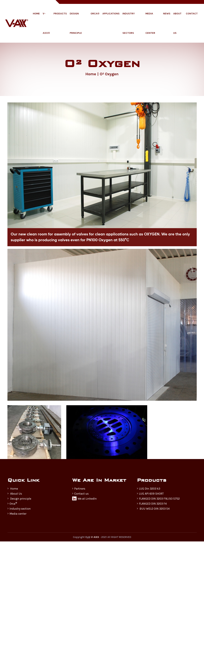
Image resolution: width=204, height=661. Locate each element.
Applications (111, 13)
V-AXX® (46, 23)
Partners (78, 488)
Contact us (80, 493)
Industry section (19, 508)
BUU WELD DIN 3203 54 (153, 508)
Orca (12, 503)
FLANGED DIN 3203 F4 (152, 503)
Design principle (19, 498)
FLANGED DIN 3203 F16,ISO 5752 (158, 498)
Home (36, 13)
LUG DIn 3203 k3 (148, 488)
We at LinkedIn (84, 498)
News (166, 13)
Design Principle (76, 23)
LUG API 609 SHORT (150, 493)
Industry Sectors (128, 23)
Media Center (150, 23)
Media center (16, 513)
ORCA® (95, 13)
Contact (192, 13)
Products (60, 13)
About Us (177, 23)
